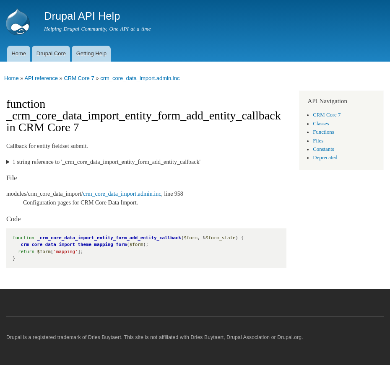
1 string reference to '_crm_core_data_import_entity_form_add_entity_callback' (106, 162)
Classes (321, 124)
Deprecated (325, 157)
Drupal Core (51, 53)
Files (318, 141)
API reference (41, 78)
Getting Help (91, 53)
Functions (323, 132)
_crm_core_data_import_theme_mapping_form (72, 244)
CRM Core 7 (79, 78)
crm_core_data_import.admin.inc (139, 78)
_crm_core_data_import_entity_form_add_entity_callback (109, 238)
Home (18, 53)
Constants (323, 149)
